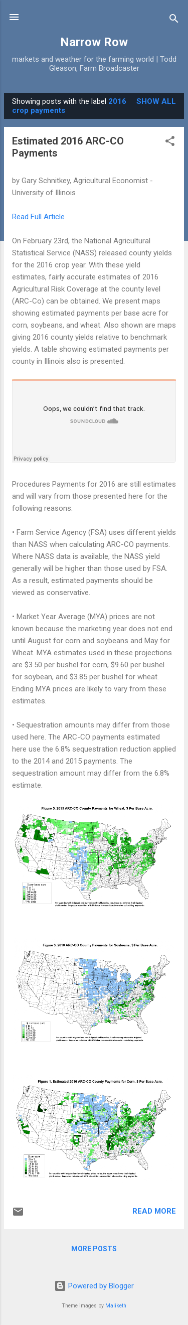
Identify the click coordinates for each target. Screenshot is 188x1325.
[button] (170, 143)
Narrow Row (94, 42)
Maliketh (115, 1305)
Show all (156, 101)
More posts (94, 1249)
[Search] (174, 20)
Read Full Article (38, 216)
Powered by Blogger (94, 1285)
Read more (154, 1211)
